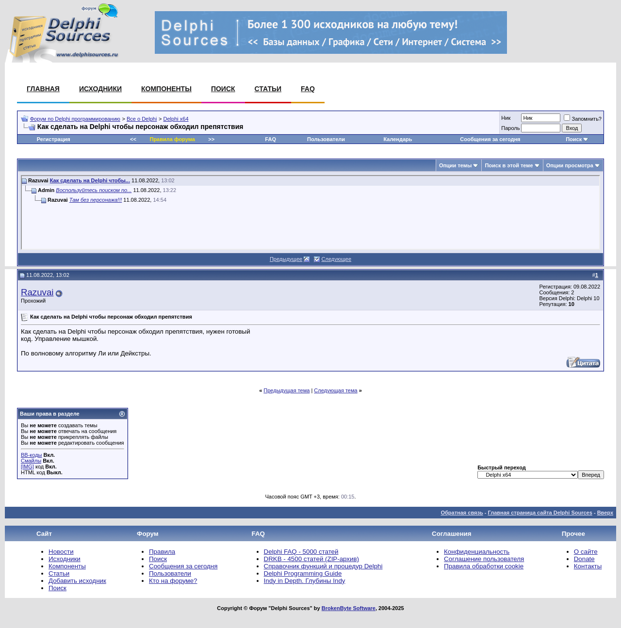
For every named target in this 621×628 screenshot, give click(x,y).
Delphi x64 (176, 119)
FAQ (308, 89)
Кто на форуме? (173, 580)
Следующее (337, 259)
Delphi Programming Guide (303, 573)
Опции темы (455, 165)
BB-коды (31, 455)
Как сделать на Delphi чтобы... (90, 180)
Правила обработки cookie (483, 566)
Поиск (223, 89)
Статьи (268, 89)
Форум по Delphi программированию (75, 119)
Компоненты (166, 89)
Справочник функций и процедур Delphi (323, 566)
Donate (584, 559)
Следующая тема (335, 390)
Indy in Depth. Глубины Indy (304, 580)
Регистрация (53, 139)
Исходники (100, 89)
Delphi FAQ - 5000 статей (301, 551)
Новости (61, 551)
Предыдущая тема (286, 390)
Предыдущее (286, 259)
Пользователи (326, 139)
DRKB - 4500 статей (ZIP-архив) (311, 559)
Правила (162, 551)
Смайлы (31, 461)
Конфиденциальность (476, 551)
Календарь (397, 139)
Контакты (588, 566)
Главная (43, 89)
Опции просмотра (569, 165)
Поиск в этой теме (509, 165)
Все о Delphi (142, 119)
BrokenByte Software (349, 608)
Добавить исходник (77, 580)
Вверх (605, 512)
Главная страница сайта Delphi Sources (540, 512)
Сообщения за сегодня (490, 139)
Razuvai (37, 292)
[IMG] (27, 466)
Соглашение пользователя (484, 559)
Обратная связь (462, 512)
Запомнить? (583, 119)
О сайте (586, 551)
